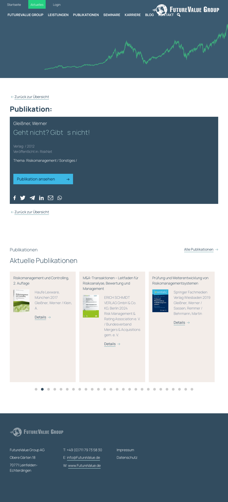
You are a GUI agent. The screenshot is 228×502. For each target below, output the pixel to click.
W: (82, 466)
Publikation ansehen (43, 179)
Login (57, 4)
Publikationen (86, 14)
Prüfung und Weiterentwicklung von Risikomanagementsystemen (182, 321)
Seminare (111, 14)
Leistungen (58, 14)
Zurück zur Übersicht (31, 96)
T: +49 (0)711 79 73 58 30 (82, 449)
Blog (149, 14)
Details (40, 337)
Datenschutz (127, 457)
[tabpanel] (44, 347)
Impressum (125, 449)
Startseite (14, 4)
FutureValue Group (25, 14)
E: (81, 458)
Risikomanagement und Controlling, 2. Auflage (43, 318)
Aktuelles (37, 4)
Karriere (133, 14)
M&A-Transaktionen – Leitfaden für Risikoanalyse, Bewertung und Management (112, 331)
